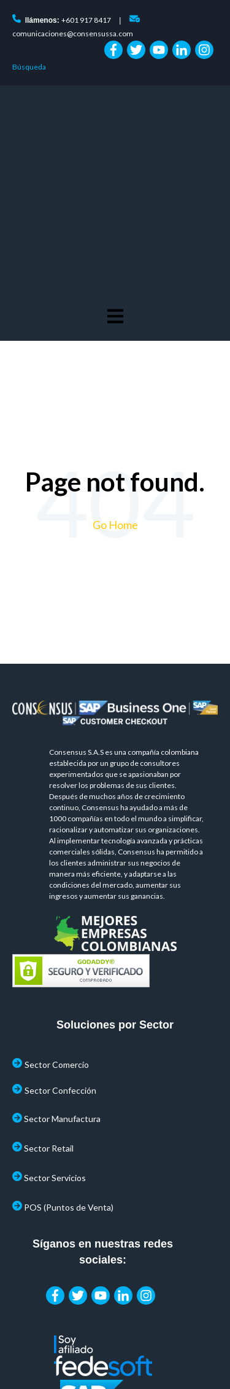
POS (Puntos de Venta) (68, 1026)
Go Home (115, 343)
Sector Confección (60, 909)
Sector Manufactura (62, 937)
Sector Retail (49, 966)
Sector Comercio (57, 883)
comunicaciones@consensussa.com (72, 33)
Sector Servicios (55, 996)
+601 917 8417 (86, 20)
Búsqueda (29, 66)
